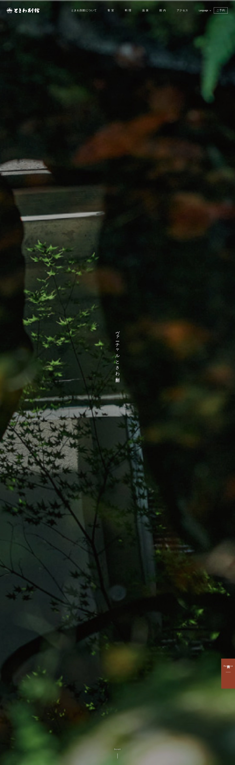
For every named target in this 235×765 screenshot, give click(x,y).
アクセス (182, 10)
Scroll (117, 753)
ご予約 (220, 10)
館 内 (162, 10)
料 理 (128, 10)
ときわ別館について (84, 10)
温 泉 (145, 10)
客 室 (111, 10)
